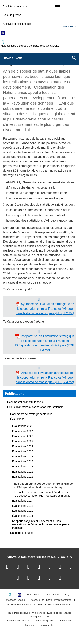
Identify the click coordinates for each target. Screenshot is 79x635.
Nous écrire (52, 595)
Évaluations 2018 (22, 461)
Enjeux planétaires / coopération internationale (35, 406)
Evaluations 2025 (22, 426)
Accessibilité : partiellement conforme (51, 600)
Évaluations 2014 (22, 500)
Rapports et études (22, 532)
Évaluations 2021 (22, 446)
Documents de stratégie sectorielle (31, 414)
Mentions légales (15, 600)
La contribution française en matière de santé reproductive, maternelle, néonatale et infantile (42, 494)
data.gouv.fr (46, 625)
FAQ (67, 595)
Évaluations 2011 (22, 515)
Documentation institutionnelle (25, 402)
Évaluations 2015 (22, 476)
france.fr (29, 625)
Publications (15, 394)
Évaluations (17, 418)
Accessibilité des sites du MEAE (24, 605)
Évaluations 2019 (22, 456)
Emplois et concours (15, 6)
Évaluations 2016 (22, 471)
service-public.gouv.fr (17, 621)
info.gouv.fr (66, 621)
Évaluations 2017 (22, 466)
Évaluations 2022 (22, 441)
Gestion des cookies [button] (59, 605)
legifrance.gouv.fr (44, 621)
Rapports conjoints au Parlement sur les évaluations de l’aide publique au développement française (41, 524)
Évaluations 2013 (22, 505)
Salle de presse (12, 15)
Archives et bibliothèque (17, 23)
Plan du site (33, 595)
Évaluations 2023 (22, 436)
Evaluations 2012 (22, 510)
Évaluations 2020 (22, 451)
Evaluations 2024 (22, 431)
